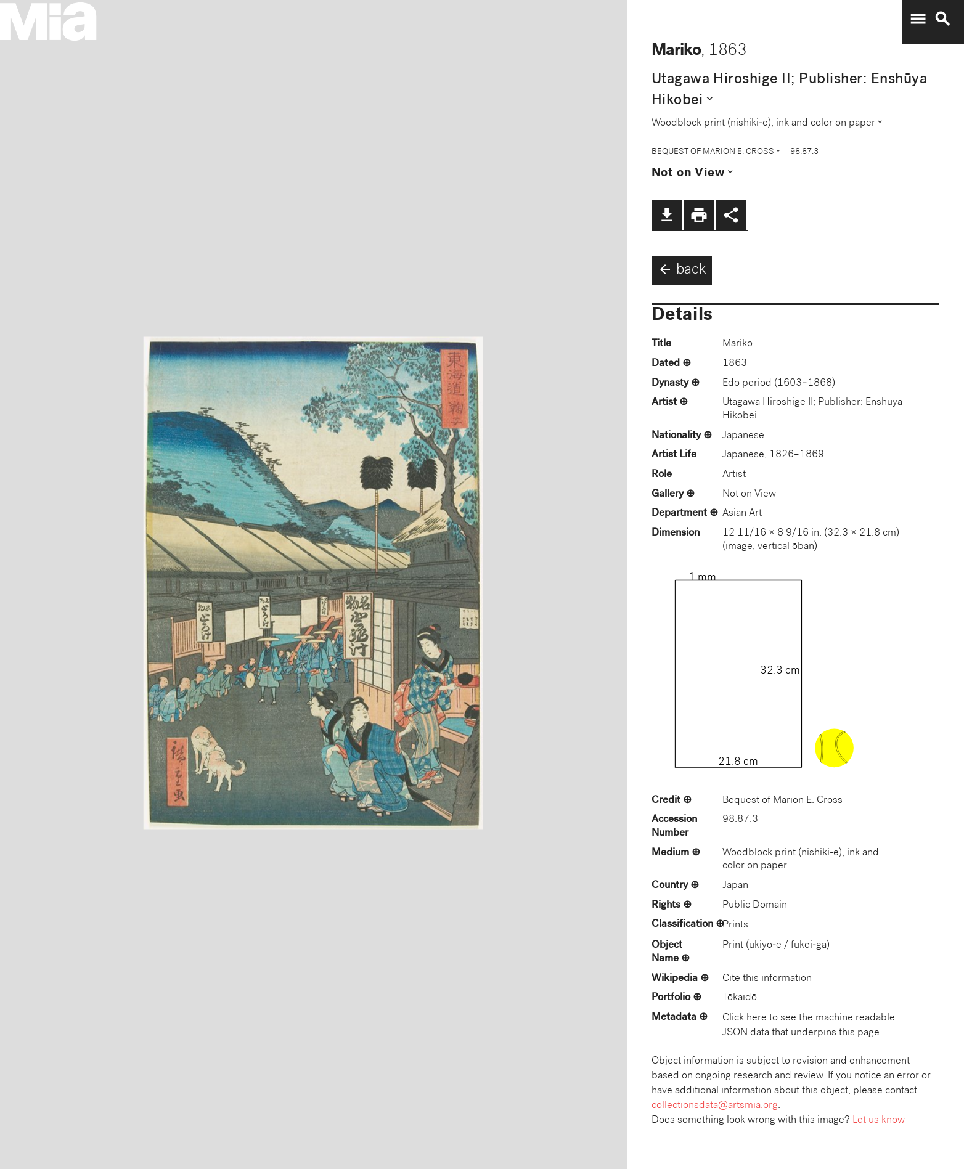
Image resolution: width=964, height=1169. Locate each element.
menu (918, 19)
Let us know (878, 1120)
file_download (667, 215)
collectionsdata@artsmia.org (715, 1106)
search (942, 19)
